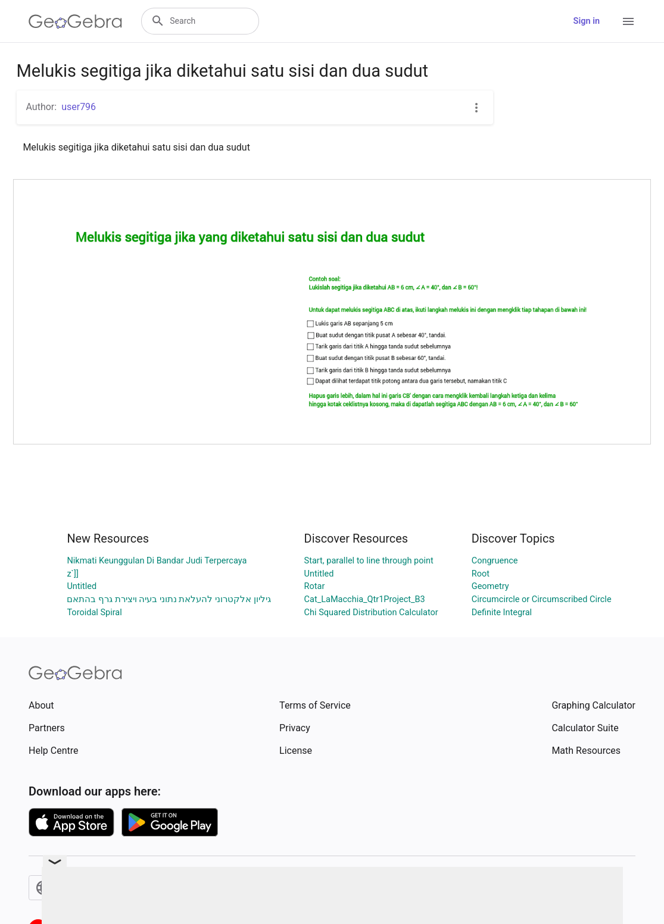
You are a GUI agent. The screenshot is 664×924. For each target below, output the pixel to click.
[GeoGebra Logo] (75, 21)
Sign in (586, 21)
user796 (78, 106)
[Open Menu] (628, 21)
